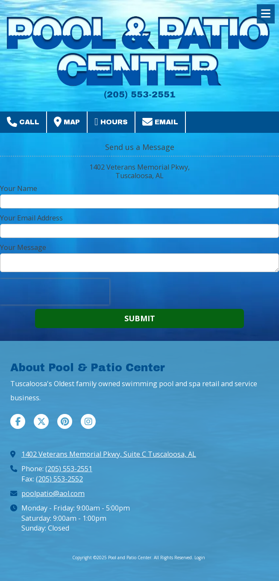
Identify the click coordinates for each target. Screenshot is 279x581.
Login (199, 557)
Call (23, 122)
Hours (111, 122)
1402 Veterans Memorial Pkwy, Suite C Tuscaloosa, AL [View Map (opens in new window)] (108, 454)
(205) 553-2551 (68, 468)
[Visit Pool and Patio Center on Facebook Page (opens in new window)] (17, 421)
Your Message (23, 247)
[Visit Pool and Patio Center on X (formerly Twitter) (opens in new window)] (41, 421)
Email (160, 122)
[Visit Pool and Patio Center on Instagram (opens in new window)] (88, 421)
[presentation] (54, 292)
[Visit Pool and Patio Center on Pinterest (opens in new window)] (64, 421)
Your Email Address (31, 218)
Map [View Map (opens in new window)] (67, 122)
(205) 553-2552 (59, 479)
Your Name (18, 188)
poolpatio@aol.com (53, 493)
